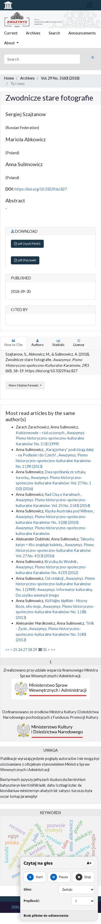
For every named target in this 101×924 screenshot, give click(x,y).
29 (35, 649)
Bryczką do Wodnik (61, 561)
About (10, 43)
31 (45, 649)
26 (20, 649)
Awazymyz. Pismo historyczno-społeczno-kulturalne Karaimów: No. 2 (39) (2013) (53, 460)
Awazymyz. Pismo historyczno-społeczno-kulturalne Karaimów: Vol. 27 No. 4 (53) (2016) (55, 550)
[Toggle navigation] (89, 5)
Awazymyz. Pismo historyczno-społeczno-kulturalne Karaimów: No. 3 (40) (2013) (51, 634)
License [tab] (78, 343)
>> (53, 649)
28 (30, 649)
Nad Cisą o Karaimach (63, 494)
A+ (89, 862)
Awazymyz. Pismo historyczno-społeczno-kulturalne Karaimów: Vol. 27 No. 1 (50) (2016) (53, 483)
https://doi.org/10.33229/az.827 (41, 189)
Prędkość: (32, 900)
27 (25, 649)
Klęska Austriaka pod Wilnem (69, 511)
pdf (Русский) (25, 260)
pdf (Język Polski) (27, 243)
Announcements (82, 33)
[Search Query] (42, 59)
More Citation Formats (24, 385)
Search (54, 33)
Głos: (28, 889)
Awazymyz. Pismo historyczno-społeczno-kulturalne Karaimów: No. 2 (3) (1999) (50, 438)
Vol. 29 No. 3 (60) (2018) (60, 78)
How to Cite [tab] (13, 343)
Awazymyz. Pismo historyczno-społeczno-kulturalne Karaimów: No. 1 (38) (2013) (55, 612)
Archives (33, 33)
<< (7, 649)
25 (15, 649)
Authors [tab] (37, 343)
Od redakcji (54, 578)
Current (11, 33)
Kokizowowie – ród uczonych (40, 433)
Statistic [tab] (58, 343)
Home (9, 78)
